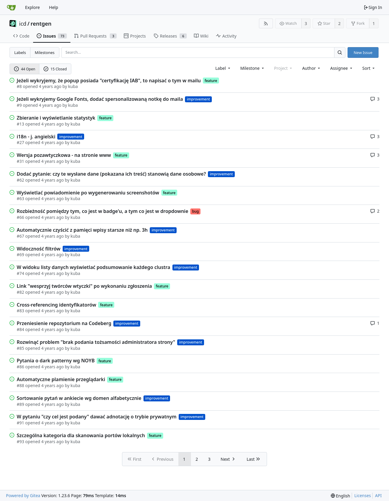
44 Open (24, 69)
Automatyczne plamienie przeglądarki (61, 379)
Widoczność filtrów (39, 249)
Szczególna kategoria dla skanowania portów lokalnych (81, 435)
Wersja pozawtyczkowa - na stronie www (64, 155)
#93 (20, 441)
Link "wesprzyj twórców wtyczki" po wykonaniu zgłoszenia (84, 286)
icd (22, 24)
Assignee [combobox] (341, 68)
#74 (20, 273)
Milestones (45, 52)
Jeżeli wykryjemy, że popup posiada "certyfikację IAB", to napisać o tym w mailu (109, 81)
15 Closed (55, 69)
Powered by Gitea (23, 495)
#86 (20, 366)
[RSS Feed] (266, 23)
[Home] (11, 7)
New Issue (363, 52)
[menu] (369, 68)
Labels (20, 52)
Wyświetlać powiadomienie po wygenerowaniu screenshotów (88, 193)
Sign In (373, 7)
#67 (20, 236)
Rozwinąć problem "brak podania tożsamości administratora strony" (96, 342)
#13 (20, 124)
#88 (20, 385)
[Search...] (339, 52)
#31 (20, 161)
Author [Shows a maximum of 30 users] (311, 68)
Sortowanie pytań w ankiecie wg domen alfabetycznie (79, 398)
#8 (19, 86)
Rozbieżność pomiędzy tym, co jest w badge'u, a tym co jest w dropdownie (102, 211)
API (378, 495)
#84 (20, 329)
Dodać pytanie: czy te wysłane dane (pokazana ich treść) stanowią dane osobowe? (111, 174)
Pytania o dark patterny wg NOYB (56, 361)
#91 (20, 423)
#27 (20, 142)
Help (53, 7)
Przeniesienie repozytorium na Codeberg (64, 323)
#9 (19, 105)
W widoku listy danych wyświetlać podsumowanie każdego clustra (93, 267)
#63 (20, 198)
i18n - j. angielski (36, 137)
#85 (20, 348)
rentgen (41, 24)
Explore (32, 7)
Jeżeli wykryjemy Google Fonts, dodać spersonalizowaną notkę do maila (100, 99)
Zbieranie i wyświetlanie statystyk (56, 118)
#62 (20, 180)
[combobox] (223, 68)
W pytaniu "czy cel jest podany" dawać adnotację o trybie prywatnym (97, 417)
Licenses (362, 495)
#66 (20, 217)
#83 (20, 310)
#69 (20, 254)
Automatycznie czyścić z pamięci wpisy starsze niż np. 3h (82, 230)
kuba (73, 86)
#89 (20, 404)
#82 (20, 292)
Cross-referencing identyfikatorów (56, 305)
